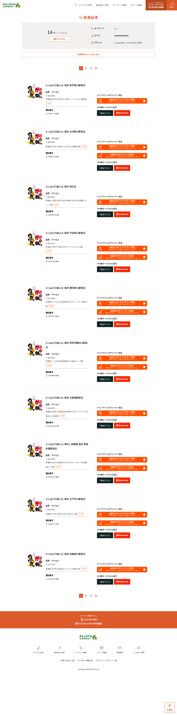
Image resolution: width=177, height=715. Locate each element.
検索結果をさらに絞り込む (88, 55)
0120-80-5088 (88, 662)
